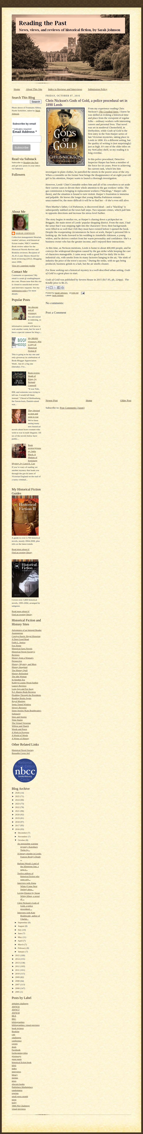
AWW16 (16, 1006)
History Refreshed (20, 673)
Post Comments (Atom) (72, 407)
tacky (14, 1102)
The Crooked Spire (108, 111)
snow (14, 1099)
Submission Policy (97, 89)
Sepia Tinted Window (21, 704)
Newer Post (52, 400)
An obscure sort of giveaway (33, 310)
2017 (17, 825)
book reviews (18, 1028)
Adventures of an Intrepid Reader (27, 630)
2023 (17, 803)
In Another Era (18, 679)
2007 (17, 984)
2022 (17, 807)
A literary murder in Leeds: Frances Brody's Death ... (29, 856)
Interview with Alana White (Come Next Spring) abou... (27, 886)
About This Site (34, 89)
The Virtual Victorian (21, 723)
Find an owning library (22, 552)
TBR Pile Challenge (21, 1105)
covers (15, 1043)
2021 (17, 811)
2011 (17, 970)
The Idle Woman (19, 676)
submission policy (20, 290)
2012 (17, 966)
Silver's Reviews (19, 707)
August (21, 926)
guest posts (17, 1059)
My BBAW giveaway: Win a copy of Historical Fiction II (34, 344)
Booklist (15, 1031)
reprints (15, 1093)
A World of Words (20, 735)
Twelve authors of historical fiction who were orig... (28, 876)
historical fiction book (21, 1062)
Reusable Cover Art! (21, 753)
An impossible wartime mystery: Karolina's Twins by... (27, 846)
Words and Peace (19, 729)
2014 (17, 959)
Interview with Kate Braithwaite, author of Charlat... (28, 915)
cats (13, 1034)
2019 (17, 818)
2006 (17, 988)
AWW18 (16, 1013)
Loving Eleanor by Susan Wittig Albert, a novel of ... (28, 896)
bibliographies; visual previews (26, 1025)
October (22, 840)
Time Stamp (17, 720)
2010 (17, 973)
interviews (16, 1071)
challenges (16, 1037)
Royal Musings (18, 701)
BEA (14, 1016)
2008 (17, 981)
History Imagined (19, 667)
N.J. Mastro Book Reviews (24, 692)
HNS (14, 1065)
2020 (17, 814)
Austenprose (17, 633)
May (20, 937)
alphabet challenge (20, 1003)
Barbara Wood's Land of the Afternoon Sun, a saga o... (28, 866)
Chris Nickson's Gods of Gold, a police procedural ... (28, 906)
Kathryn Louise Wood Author (25, 682)
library (15, 1075)
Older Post (125, 400)
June (20, 933)
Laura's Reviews (19, 686)
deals (14, 1047)
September (23, 922)
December (23, 833)
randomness (17, 1090)
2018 (17, 822)
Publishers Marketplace (22, 1087)
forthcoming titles (20, 1053)
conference (17, 1041)
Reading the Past (30, 162)
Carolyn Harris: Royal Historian (26, 636)
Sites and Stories (19, 717)
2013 (17, 962)
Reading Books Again (21, 698)
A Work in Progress (20, 732)
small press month (20, 1096)
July (20, 930)
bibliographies (18, 1022)
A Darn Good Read (20, 639)
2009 (17, 977)
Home (17, 89)
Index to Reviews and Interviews (65, 89)
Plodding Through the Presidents (26, 695)
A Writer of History (20, 738)
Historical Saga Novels (22, 648)
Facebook (16, 1050)
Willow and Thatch (20, 726)
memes (15, 1078)
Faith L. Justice (18, 642)
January (21, 951)
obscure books (18, 1084)
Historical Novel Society (23, 750)
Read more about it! (20, 549)
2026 (17, 793)
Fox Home (16, 645)
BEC (14, 1019)
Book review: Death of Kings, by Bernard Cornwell (34, 379)
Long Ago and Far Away (22, 689)
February (22, 948)
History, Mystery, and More (24, 664)
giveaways (16, 1056)
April (20, 940)
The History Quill (19, 670)
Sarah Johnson (25, 233)
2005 (17, 992)
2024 (17, 800)
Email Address (25, 132)
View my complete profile (23, 265)
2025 (17, 796)
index (14, 1068)
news (14, 1081)
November (23, 836)
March (21, 944)
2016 (17, 829)
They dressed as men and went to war (34, 413)
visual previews (19, 1109)
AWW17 (16, 1009)
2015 (17, 955)
